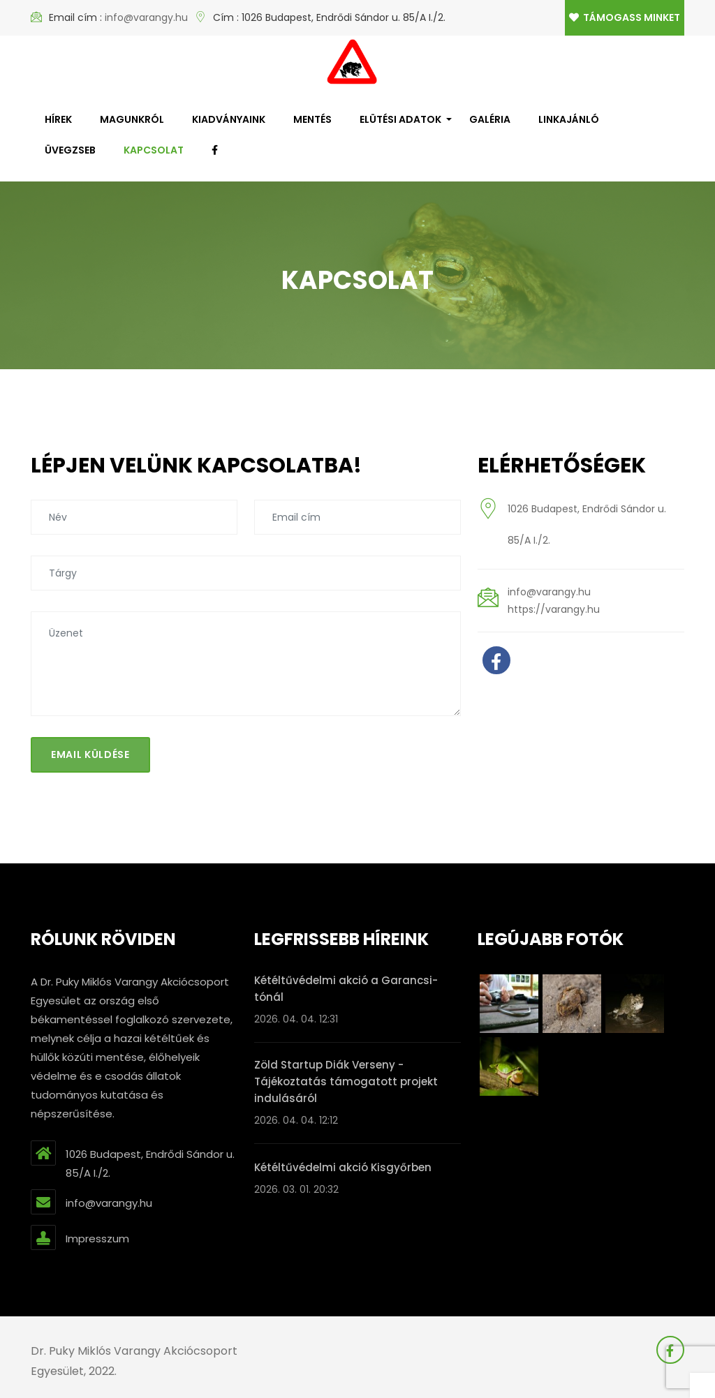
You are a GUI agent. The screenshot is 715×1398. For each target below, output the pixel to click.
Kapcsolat (154, 150)
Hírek (58, 119)
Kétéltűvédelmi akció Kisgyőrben (343, 1167)
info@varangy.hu (146, 17)
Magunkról (132, 119)
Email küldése (90, 754)
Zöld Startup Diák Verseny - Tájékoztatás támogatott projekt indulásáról (346, 1081)
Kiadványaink (228, 119)
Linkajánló (568, 119)
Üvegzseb (70, 150)
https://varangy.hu (554, 609)
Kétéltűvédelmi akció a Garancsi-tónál (346, 988)
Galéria (489, 119)
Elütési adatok (400, 119)
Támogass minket (624, 17)
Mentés (312, 119)
